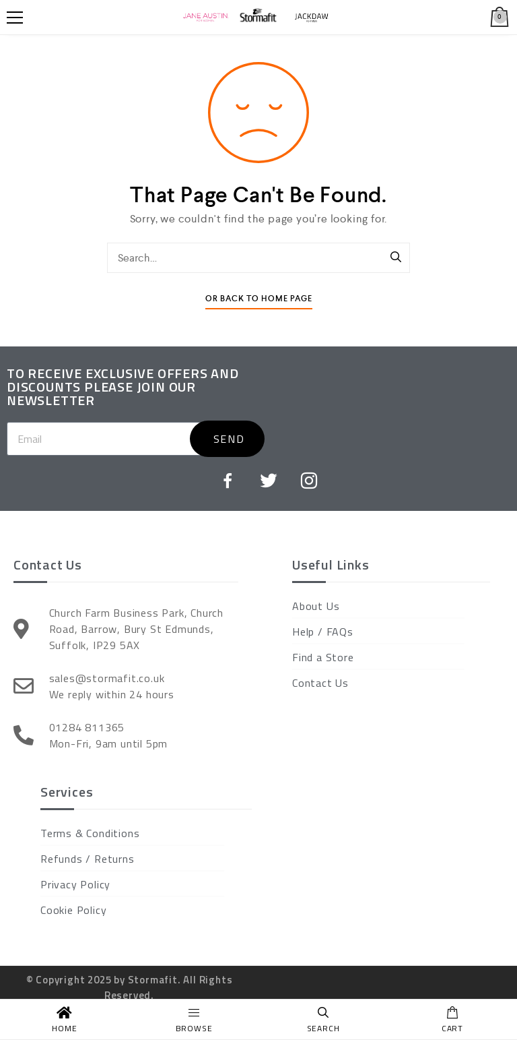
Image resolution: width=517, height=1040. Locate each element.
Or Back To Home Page (258, 299)
